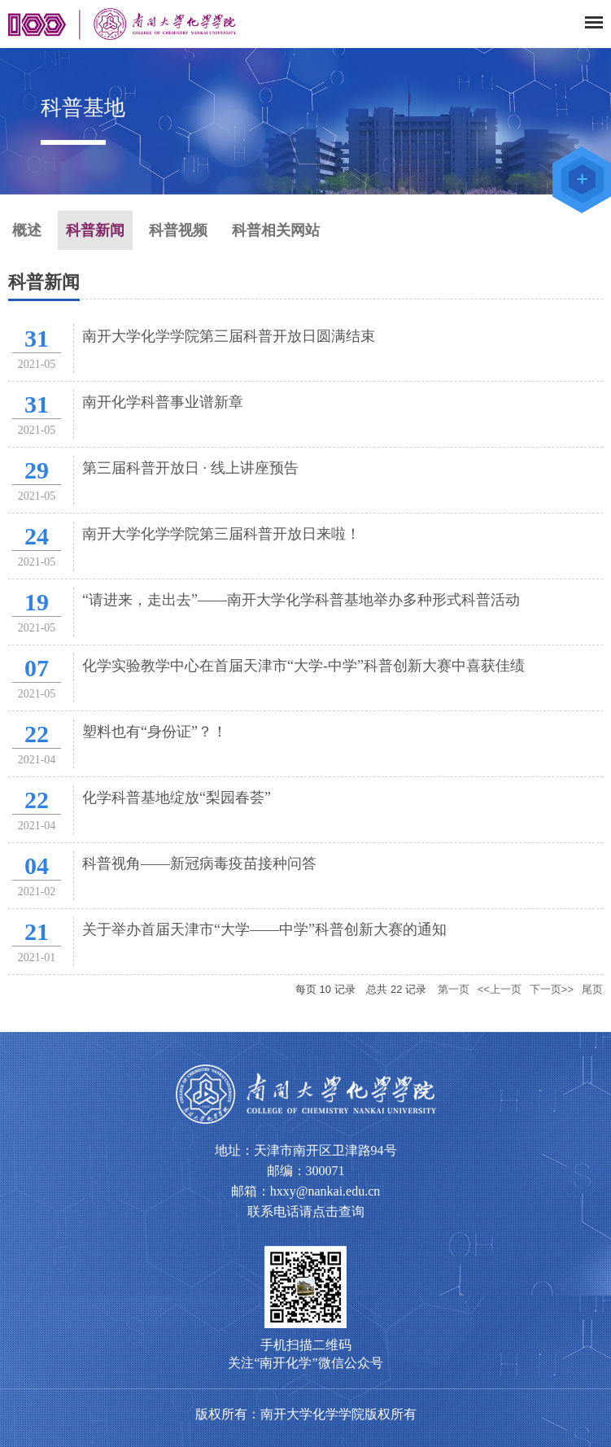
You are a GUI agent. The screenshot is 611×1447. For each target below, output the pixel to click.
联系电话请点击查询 (305, 1211)
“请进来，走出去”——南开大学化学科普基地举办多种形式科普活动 (301, 600)
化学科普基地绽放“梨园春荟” (176, 797)
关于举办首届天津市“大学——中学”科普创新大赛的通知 (264, 929)
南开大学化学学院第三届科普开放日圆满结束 (228, 336)
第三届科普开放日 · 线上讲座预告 (190, 468)
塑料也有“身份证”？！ (154, 732)
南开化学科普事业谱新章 (162, 402)
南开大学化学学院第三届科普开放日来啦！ (221, 534)
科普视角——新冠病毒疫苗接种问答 (199, 863)
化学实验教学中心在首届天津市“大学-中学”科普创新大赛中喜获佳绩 (303, 666)
